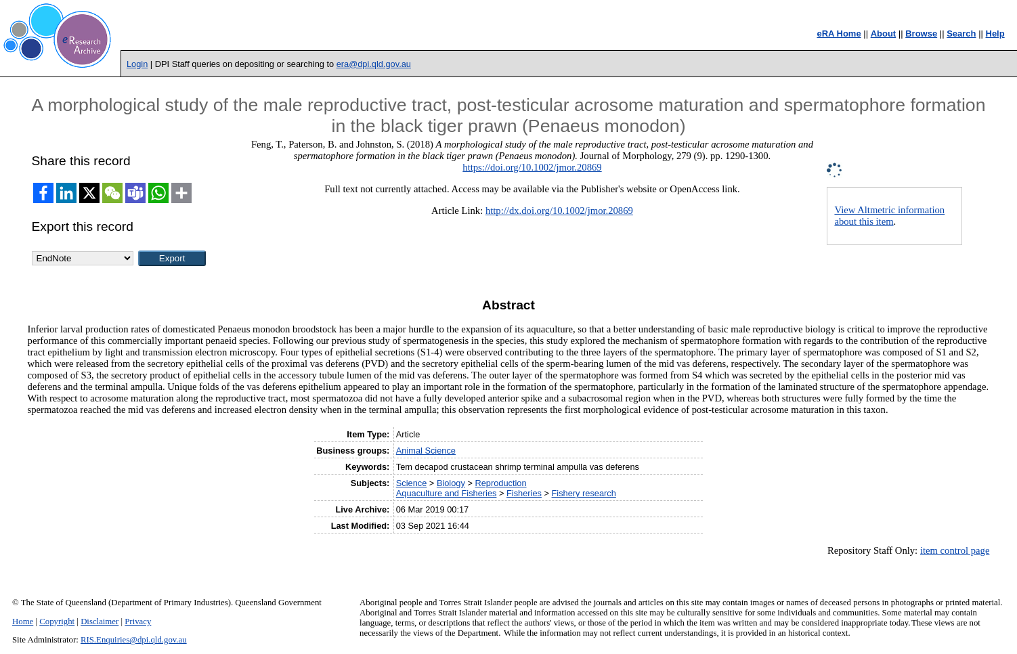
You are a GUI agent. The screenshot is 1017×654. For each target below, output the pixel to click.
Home (22, 621)
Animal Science (426, 450)
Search (961, 33)
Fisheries (524, 493)
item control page (955, 550)
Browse (921, 33)
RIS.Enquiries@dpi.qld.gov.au (134, 640)
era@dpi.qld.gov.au (374, 64)
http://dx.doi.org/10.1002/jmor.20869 (559, 210)
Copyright (56, 621)
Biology (451, 483)
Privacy (138, 621)
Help (995, 33)
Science (411, 483)
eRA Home (839, 33)
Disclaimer (99, 621)
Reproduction (500, 483)
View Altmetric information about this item (889, 215)
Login (137, 64)
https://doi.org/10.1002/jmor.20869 (531, 167)
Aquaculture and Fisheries (446, 493)
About (883, 33)
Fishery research (584, 493)
